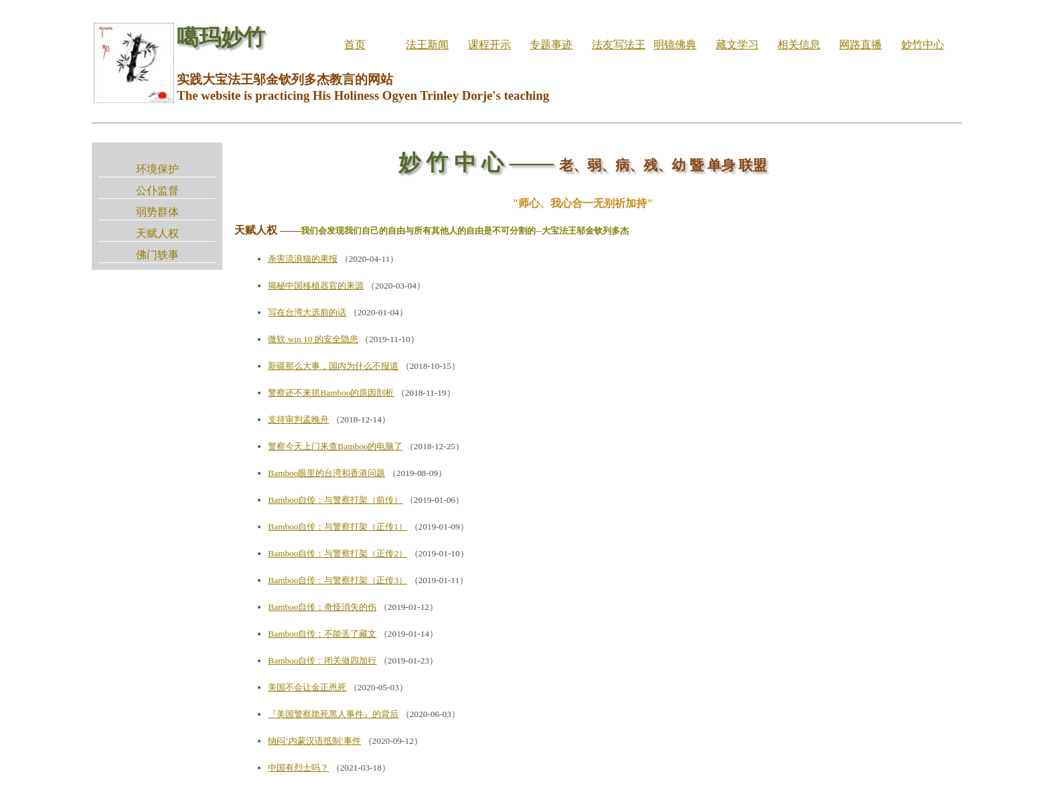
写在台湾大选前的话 (307, 312)
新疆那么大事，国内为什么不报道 (333, 366)
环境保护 (157, 169)
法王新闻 (427, 44)
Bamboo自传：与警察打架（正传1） (337, 527)
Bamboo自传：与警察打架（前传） (335, 500)
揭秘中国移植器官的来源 (316, 286)
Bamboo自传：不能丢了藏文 (322, 634)
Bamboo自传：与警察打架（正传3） (337, 580)
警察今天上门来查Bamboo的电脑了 (335, 446)
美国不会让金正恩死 (307, 687)
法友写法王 (619, 44)
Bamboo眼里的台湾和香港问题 (326, 473)
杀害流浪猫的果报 (303, 259)
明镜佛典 (675, 44)
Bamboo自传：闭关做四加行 (322, 660)
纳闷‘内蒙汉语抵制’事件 (314, 741)
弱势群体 (157, 212)
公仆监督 (157, 190)
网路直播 (860, 44)
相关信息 (798, 44)
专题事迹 (551, 44)
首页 (355, 44)
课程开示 (489, 44)
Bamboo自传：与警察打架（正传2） (337, 553)
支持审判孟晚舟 (298, 419)
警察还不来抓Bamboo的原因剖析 (331, 393)
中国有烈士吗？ (298, 768)
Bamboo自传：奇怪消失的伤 (322, 607)
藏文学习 (737, 44)
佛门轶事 (157, 254)
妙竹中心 (922, 44)
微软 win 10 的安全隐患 (313, 339)
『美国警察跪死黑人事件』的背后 (333, 714)
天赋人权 (157, 233)
